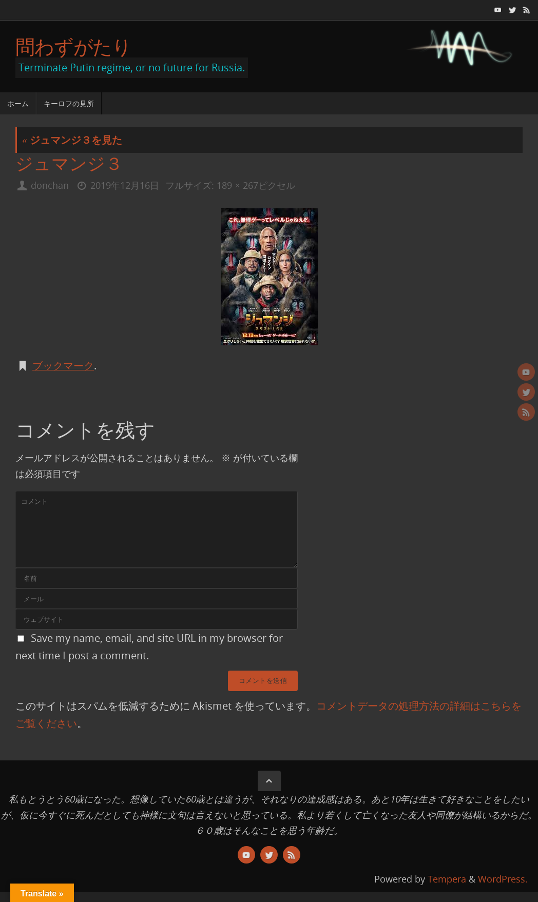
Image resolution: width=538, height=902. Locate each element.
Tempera (447, 879)
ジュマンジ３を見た (72, 140)
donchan (50, 185)
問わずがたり (73, 46)
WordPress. (503, 879)
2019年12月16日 (124, 185)
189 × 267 (237, 185)
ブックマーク (63, 365)
